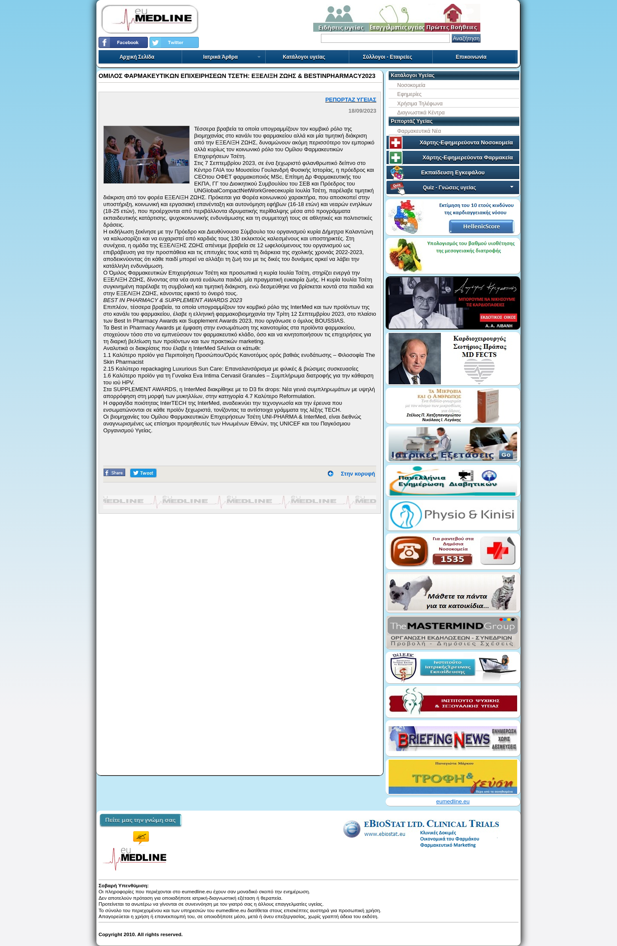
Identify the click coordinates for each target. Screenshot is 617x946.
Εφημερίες (409, 94)
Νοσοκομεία (411, 85)
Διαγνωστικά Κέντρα (421, 113)
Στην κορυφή (358, 473)
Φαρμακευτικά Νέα (419, 131)
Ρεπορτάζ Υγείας (412, 121)
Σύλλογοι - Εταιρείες (387, 57)
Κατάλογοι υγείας (304, 57)
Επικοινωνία (471, 57)
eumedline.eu (453, 801)
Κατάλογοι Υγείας (412, 75)
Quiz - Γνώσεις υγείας (469, 188)
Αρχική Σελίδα (137, 57)
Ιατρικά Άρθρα (232, 57)
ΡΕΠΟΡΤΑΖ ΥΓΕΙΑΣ (350, 99)
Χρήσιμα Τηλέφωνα (420, 104)
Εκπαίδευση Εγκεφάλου (453, 172)
